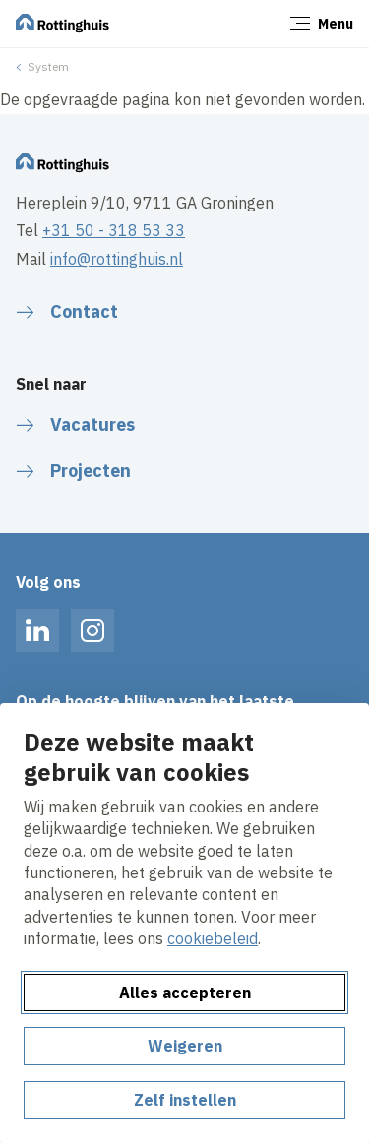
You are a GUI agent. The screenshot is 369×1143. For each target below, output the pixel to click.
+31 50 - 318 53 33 (113, 230)
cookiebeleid (212, 938)
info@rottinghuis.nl (116, 259)
